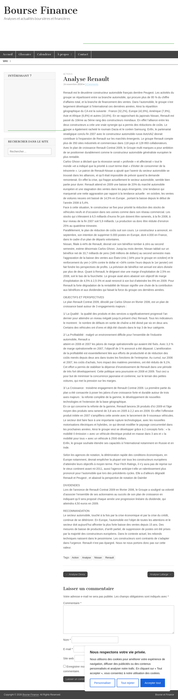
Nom (67, 639)
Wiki (5, 61)
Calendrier (44, 54)
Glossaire (25, 54)
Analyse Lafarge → (161, 574)
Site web (68, 658)
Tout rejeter (128, 682)
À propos (63, 54)
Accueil (8, 54)
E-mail (68, 649)
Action (75, 557)
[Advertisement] (128, 38)
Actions (67, 74)
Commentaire (72, 603)
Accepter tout (153, 682)
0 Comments (91, 84)
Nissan (98, 557)
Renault (109, 557)
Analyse (86, 557)
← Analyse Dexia (75, 574)
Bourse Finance (41, 10)
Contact (83, 54)
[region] (127, 668)
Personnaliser (102, 682)
